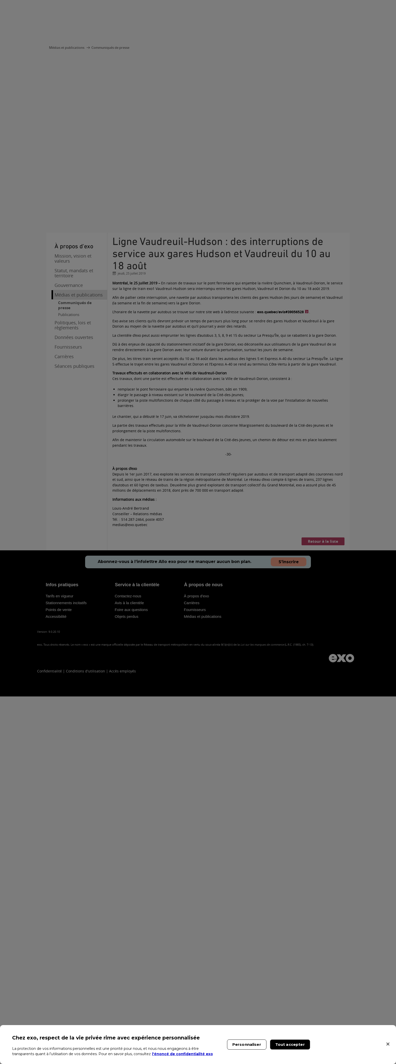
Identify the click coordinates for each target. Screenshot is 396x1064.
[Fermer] (387, 1044)
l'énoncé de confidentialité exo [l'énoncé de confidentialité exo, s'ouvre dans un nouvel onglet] (182, 1054)
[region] (198, 1044)
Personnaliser (246, 1044)
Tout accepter (290, 1044)
